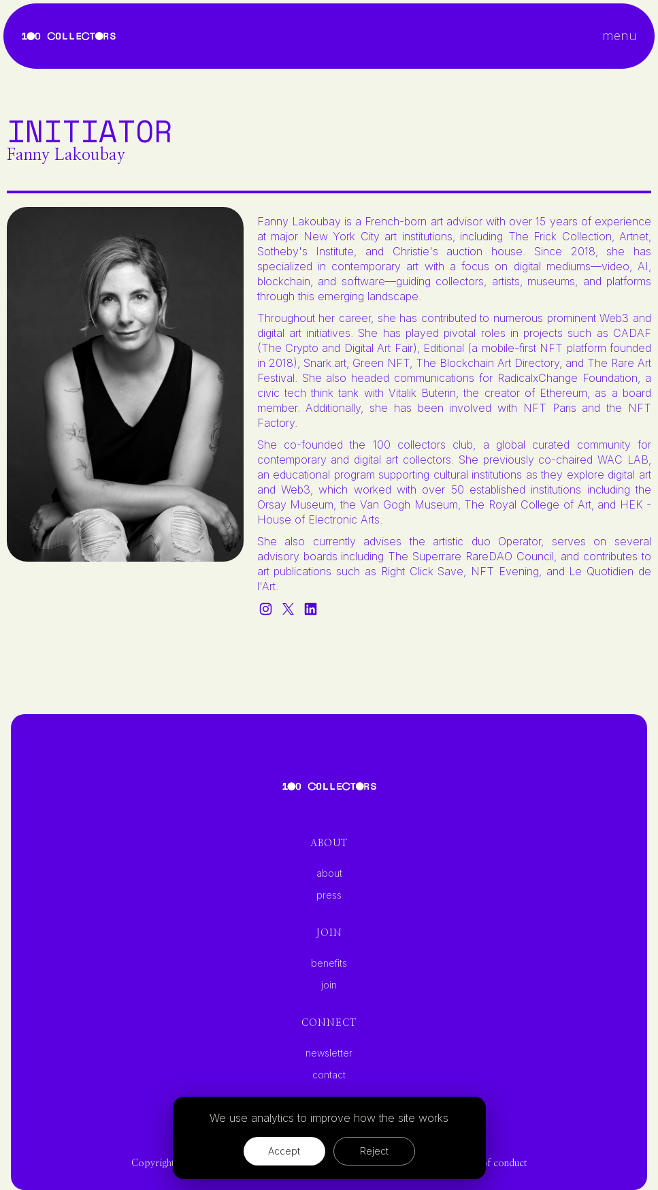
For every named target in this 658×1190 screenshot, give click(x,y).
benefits (329, 963)
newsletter (329, 1053)
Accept (284, 1151)
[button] (619, 36)
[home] (68, 36)
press (329, 895)
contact (329, 1075)
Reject (374, 1151)
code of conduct (492, 1163)
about (329, 873)
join (329, 985)
